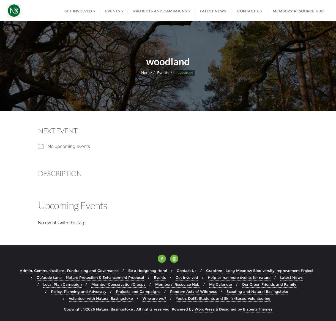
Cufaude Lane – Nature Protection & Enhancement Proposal (90, 277)
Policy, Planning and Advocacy (78, 291)
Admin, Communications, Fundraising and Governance (69, 270)
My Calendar (220, 284)
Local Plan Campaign (62, 284)
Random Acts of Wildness (193, 291)
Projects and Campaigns (138, 291)
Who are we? (154, 298)
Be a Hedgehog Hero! (147, 270)
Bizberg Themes (257, 309)
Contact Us (186, 270)
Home (146, 72)
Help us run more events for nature (239, 277)
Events (163, 72)
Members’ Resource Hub (177, 284)
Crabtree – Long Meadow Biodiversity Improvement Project (259, 270)
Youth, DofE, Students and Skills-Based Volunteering (223, 298)
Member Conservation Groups (118, 284)
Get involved (187, 277)
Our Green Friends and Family (269, 284)
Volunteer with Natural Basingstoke (101, 298)
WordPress (204, 309)
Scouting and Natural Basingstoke (257, 291)
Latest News (291, 277)
